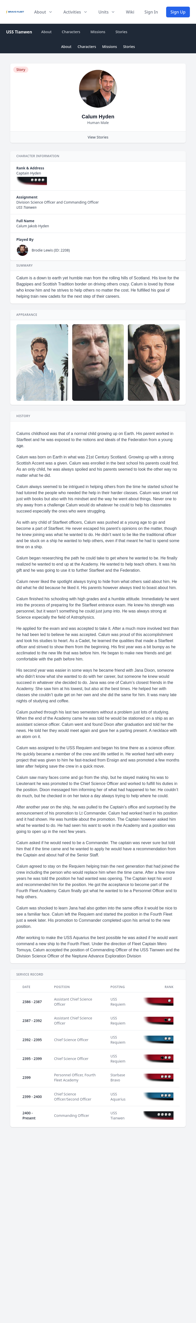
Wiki (130, 12)
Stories (121, 31)
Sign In (151, 12)
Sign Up (178, 12)
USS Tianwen (19, 32)
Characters (71, 31)
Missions (97, 31)
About (46, 31)
